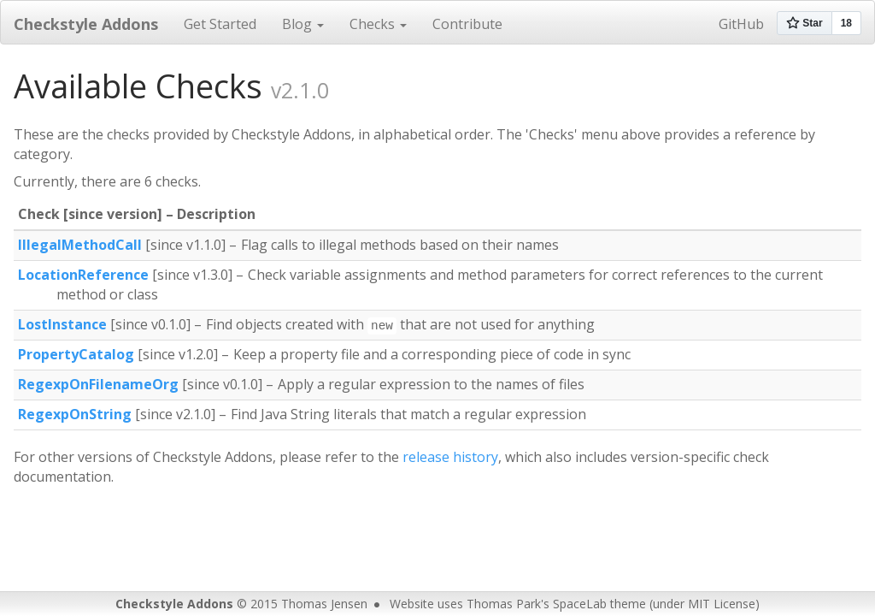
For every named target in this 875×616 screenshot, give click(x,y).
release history (450, 456)
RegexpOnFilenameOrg (98, 384)
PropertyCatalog (76, 354)
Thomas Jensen (324, 603)
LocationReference (83, 274)
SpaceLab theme (599, 603)
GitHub (741, 24)
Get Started (220, 24)
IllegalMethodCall (80, 244)
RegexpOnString (75, 414)
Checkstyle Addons (86, 24)
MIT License (721, 603)
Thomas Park (504, 603)
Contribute (467, 24)
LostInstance (62, 324)
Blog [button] (303, 24)
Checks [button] (378, 24)
